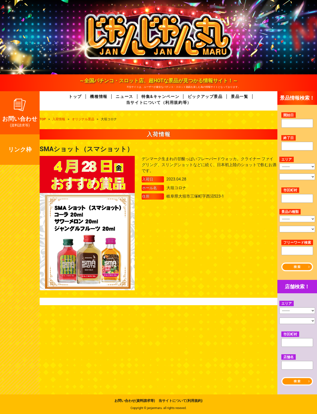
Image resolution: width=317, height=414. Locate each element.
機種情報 (98, 96)
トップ (75, 96)
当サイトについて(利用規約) (180, 401)
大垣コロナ (176, 187)
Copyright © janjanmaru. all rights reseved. (158, 408)
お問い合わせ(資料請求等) (134, 401)
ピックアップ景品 (205, 96)
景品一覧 (239, 96)
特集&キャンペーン (160, 96)
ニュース (124, 96)
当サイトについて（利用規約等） (158, 102)
